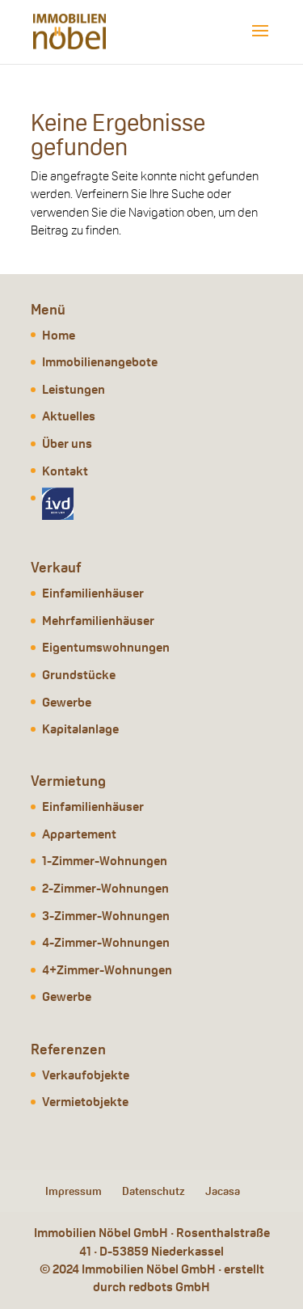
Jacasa (222, 1191)
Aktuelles (68, 415)
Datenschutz (153, 1191)
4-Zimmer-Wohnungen (106, 942)
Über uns (67, 443)
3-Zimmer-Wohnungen (106, 915)
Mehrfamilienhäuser (98, 620)
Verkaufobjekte (85, 1074)
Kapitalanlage (80, 728)
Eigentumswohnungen (106, 647)
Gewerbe (66, 702)
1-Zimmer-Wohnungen (104, 860)
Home (58, 335)
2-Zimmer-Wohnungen (105, 888)
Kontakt (65, 470)
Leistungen (73, 389)
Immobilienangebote (100, 361)
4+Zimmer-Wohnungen (107, 969)
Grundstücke (79, 674)
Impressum (73, 1191)
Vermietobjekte (85, 1101)
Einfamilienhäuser (93, 593)
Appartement (79, 834)
